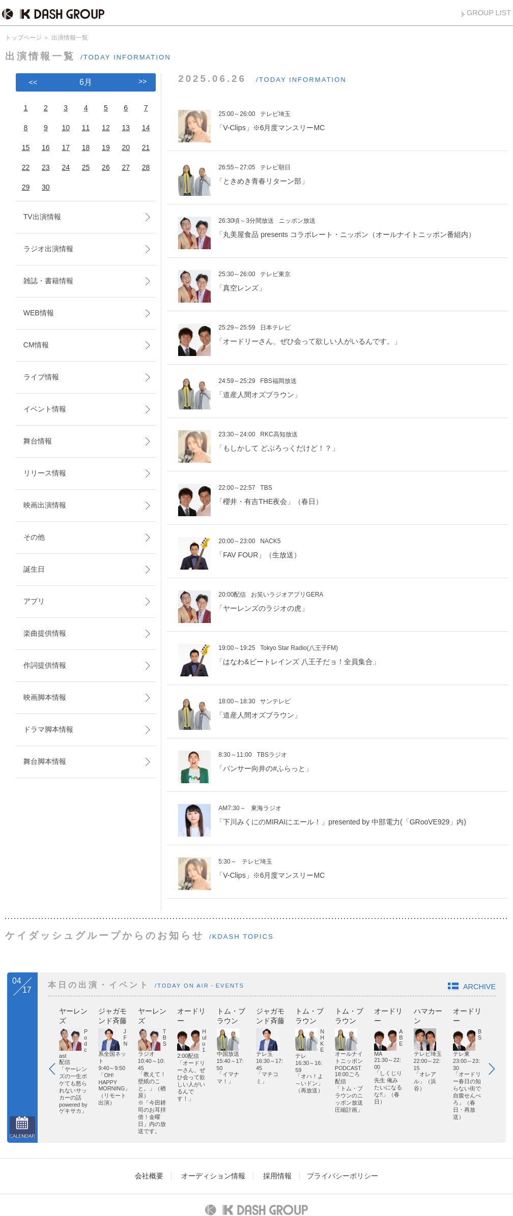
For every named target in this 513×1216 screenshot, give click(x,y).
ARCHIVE (479, 987)
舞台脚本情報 (44, 761)
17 (66, 147)
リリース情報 (44, 473)
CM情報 (36, 345)
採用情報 (277, 1113)
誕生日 (34, 569)
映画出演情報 (44, 505)
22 (26, 167)
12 (106, 128)
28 (146, 167)
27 (126, 167)
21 (146, 147)
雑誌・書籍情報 (48, 281)
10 (66, 128)
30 (46, 187)
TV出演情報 (42, 217)
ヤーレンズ (77, 1011)
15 (26, 147)
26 (106, 167)
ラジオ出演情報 (48, 249)
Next (497, 1039)
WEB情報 (38, 313)
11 (86, 128)
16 (46, 147)
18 (86, 147)
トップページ (23, 37)
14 (146, 128)
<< (33, 82)
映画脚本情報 (44, 697)
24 (66, 167)
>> (142, 81)
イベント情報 (44, 409)
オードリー (338, 1011)
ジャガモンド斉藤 (174, 1011)
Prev (57, 1039)
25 (86, 167)
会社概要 (149, 1113)
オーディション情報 (213, 1113)
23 (46, 167)
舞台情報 (37, 441)
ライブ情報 (41, 377)
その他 (34, 537)
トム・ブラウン (433, 1011)
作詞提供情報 (44, 665)
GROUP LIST (489, 13)
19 (106, 147)
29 (26, 187)
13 (126, 128)
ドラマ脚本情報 (48, 729)
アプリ (34, 601)
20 (126, 147)
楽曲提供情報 (44, 633)
